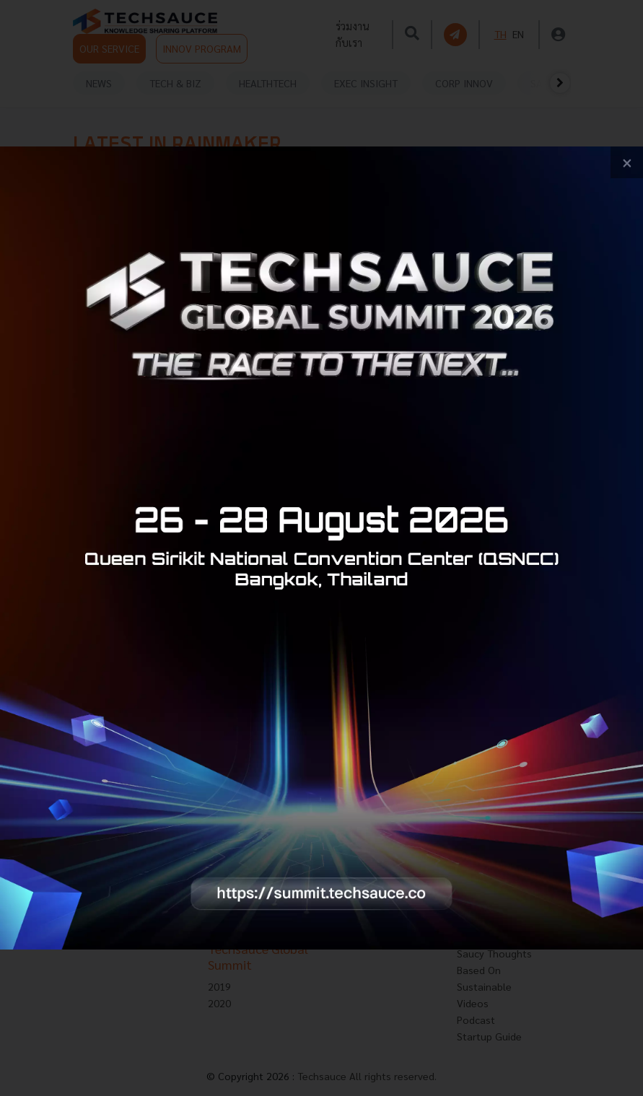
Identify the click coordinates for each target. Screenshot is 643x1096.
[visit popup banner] (321, 548)
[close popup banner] (627, 162)
